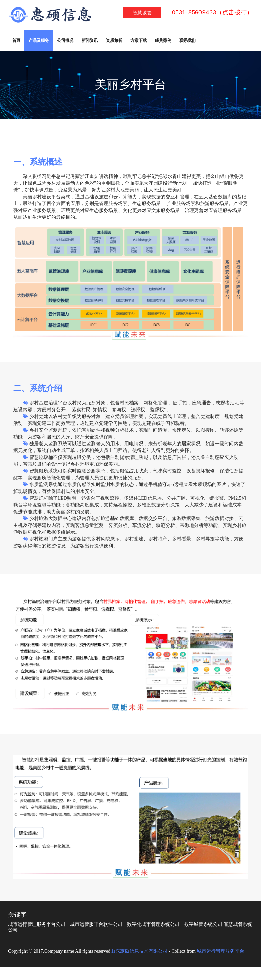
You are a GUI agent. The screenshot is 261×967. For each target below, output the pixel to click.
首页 (16, 40)
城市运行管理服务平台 (220, 951)
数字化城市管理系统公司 (153, 924)
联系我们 (187, 40)
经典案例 (163, 40)
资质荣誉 (114, 40)
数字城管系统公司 (203, 924)
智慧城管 (142, 13)
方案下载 (138, 40)
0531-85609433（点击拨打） (212, 12)
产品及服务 (39, 40)
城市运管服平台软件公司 (96, 924)
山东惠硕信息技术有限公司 (139, 951)
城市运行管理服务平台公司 (36, 924)
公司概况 (65, 40)
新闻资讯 (90, 40)
